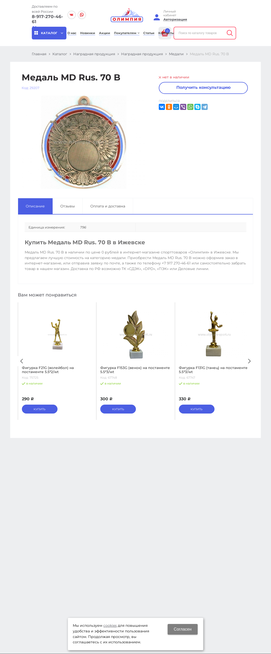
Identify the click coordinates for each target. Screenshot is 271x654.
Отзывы (67, 206)
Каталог (59, 54)
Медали (176, 54)
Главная (39, 54)
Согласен (183, 629)
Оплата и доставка (107, 206)
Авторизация (175, 19)
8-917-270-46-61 (47, 19)
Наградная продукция (94, 54)
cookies (110, 625)
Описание (35, 206)
